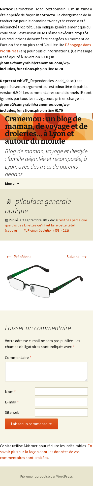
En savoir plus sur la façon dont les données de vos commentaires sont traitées (46, 451)
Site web (12, 411)
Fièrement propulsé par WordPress (46, 476)
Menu (10, 182)
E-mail (12, 401)
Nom (10, 391)
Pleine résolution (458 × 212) (48, 230)
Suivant (77, 256)
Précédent (18, 256)
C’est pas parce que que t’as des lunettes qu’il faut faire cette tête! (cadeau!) (46, 224)
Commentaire (18, 356)
